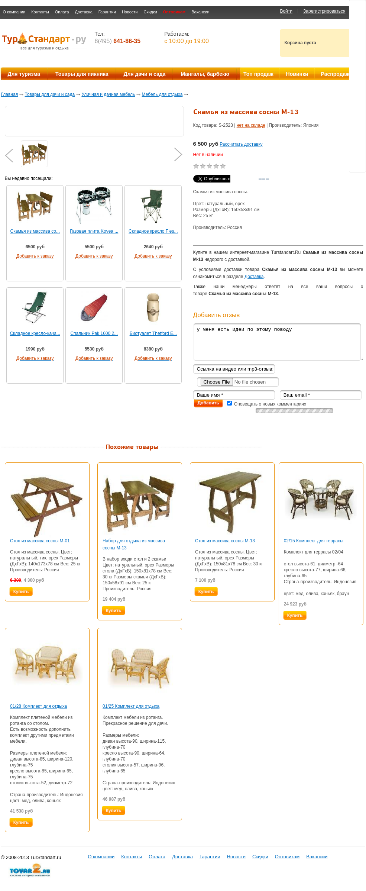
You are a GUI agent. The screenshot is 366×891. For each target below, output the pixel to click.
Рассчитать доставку (241, 144)
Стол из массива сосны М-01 (40, 540)
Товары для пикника (81, 74)
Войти (286, 11)
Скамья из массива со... (35, 231)
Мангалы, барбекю (205, 74)
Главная (9, 94)
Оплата (62, 12)
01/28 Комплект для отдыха (38, 706)
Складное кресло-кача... (35, 333)
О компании (14, 12)
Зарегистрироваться (324, 11)
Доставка (84, 12)
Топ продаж (258, 74)
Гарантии (107, 12)
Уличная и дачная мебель (108, 94)
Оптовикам (174, 12)
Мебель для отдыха (162, 94)
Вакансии (200, 12)
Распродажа (337, 74)
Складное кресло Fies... (153, 231)
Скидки (150, 12)
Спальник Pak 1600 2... (94, 333)
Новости (130, 12)
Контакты (40, 12)
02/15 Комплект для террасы (313, 540)
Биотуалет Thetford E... (153, 333)
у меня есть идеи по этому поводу (278, 342)
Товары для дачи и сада (50, 94)
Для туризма (24, 74)
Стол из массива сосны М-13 (225, 540)
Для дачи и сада (145, 74)
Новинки (297, 74)
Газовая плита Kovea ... (94, 231)
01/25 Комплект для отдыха (131, 706)
